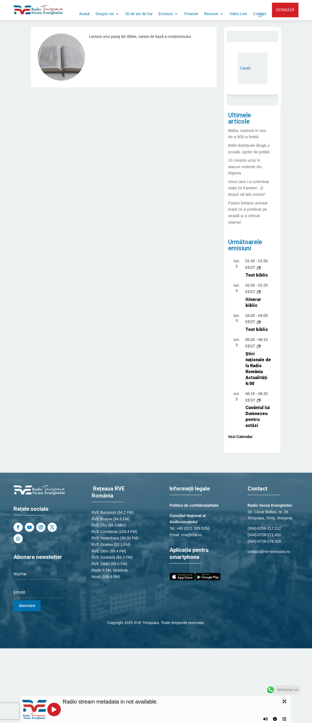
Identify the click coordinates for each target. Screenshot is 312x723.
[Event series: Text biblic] (259, 267)
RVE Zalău (101, 564)
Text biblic (256, 275)
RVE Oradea (102, 544)
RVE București (104, 512)
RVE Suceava (103, 557)
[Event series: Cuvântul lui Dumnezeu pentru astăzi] (259, 400)
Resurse (211, 14)
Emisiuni (166, 14)
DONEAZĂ (285, 10)
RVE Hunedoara (105, 538)
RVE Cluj (99, 525)
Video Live (238, 14)
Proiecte (191, 14)
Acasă (84, 14)
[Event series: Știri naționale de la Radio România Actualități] (259, 346)
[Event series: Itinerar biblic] (259, 292)
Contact (259, 14)
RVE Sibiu (100, 551)
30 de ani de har (138, 14)
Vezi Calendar (240, 437)
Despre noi (105, 14)
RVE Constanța (105, 531)
